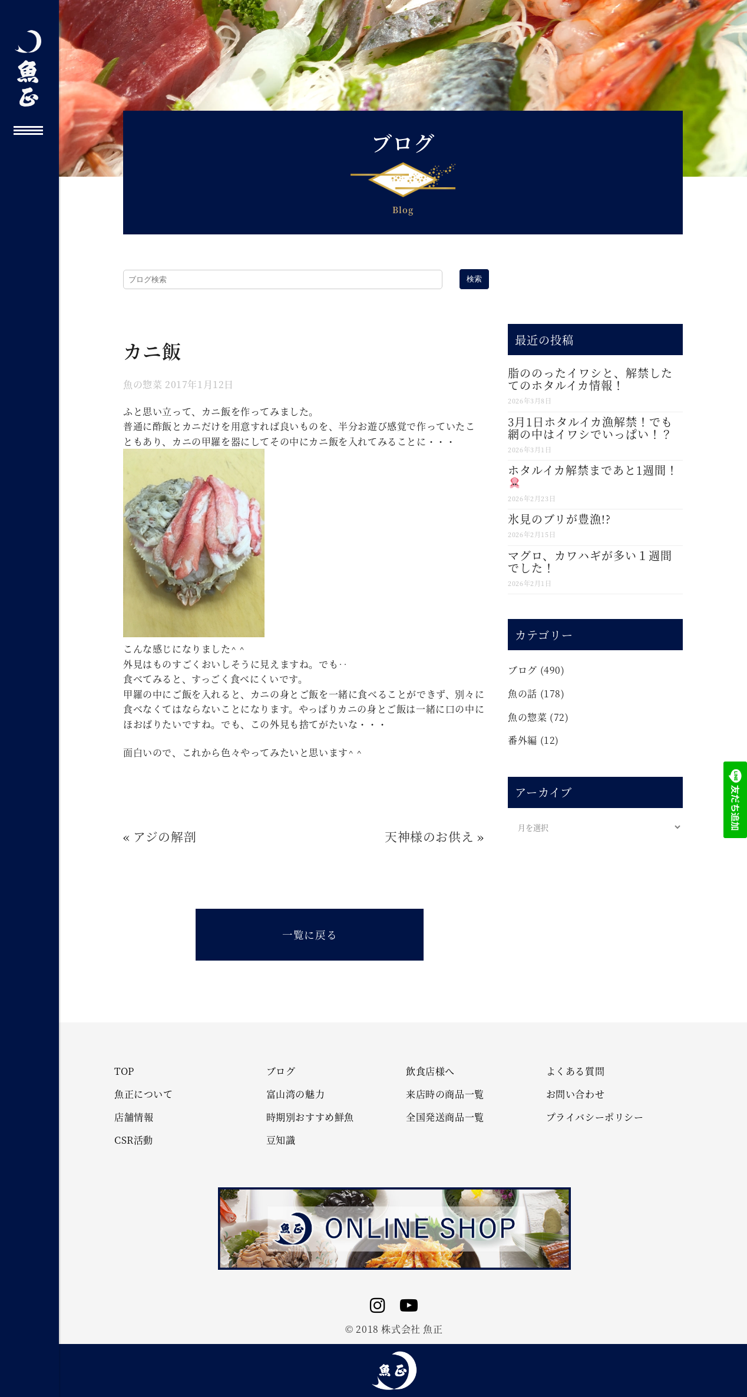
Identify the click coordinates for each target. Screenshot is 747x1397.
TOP (124, 1071)
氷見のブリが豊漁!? (559, 519)
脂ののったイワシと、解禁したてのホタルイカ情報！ (590, 379)
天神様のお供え (429, 836)
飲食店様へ (430, 1071)
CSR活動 (133, 1140)
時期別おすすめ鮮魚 (310, 1117)
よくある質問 (575, 1071)
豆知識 (281, 1140)
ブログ (522, 670)
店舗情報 (133, 1117)
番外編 (522, 740)
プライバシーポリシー (595, 1117)
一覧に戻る (309, 934)
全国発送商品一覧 (445, 1117)
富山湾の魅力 (295, 1094)
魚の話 (522, 693)
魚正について (143, 1094)
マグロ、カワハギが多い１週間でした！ (590, 561)
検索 (474, 278)
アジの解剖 (164, 836)
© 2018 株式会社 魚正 (393, 1329)
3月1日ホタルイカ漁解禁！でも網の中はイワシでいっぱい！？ (590, 427)
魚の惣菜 (142, 384)
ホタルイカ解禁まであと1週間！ (593, 475)
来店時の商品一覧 (445, 1094)
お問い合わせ (575, 1094)
